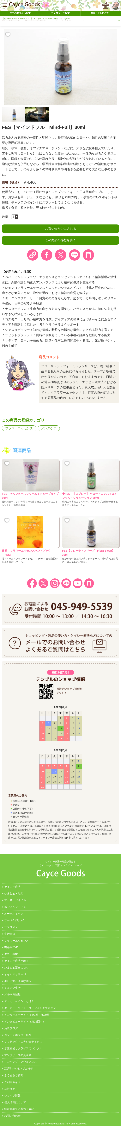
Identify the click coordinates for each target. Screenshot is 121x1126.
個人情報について (15, 1102)
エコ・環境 (11, 954)
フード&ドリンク (14, 920)
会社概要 (9, 1088)
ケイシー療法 (12, 886)
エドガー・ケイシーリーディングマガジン (30, 1007)
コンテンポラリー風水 (17, 1034)
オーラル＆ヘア (13, 913)
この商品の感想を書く (60, 240)
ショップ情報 (12, 1095)
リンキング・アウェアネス (20, 1061)
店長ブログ (11, 1028)
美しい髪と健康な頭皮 (17, 981)
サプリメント (12, 927)
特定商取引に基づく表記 (19, 1108)
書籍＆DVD (11, 947)
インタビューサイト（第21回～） (24, 1021)
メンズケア (49, 428)
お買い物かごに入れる (60, 228)
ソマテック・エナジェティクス (23, 1041)
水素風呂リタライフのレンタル (23, 1048)
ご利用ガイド (12, 1082)
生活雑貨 (9, 933)
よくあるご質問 (13, 1075)
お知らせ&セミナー (101, 13)
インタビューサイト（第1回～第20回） (28, 1014)
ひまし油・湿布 (13, 893)
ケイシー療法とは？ (16, 960)
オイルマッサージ (15, 974)
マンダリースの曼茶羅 (17, 1055)
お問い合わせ (12, 1115)
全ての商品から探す (20, 13)
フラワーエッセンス (19, 428)
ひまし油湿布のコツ (16, 967)
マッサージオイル (15, 900)
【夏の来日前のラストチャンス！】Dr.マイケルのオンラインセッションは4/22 (36, 18)
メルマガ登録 (12, 994)
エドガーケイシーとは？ (19, 1001)
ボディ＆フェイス (15, 907)
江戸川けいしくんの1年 (18, 1068)
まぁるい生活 (12, 987)
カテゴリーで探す (60, 13)
